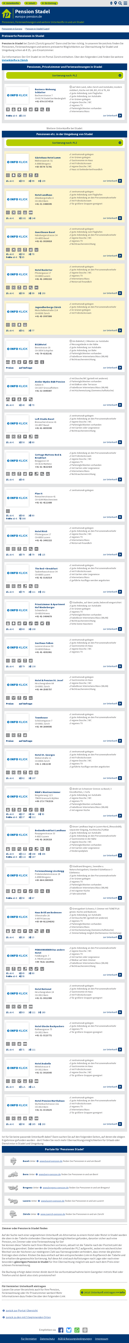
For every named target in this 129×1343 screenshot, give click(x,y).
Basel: (26, 1161)
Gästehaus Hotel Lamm (48, 157)
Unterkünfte (11, 3)
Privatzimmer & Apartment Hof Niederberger (50, 606)
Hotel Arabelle (43, 1063)
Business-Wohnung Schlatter (45, 91)
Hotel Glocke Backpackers (49, 1026)
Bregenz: (28, 1187)
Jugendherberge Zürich (48, 307)
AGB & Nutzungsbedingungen (75, 1338)
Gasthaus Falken (44, 643)
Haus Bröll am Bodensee (48, 912)
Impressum (101, 1338)
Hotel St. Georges (45, 754)
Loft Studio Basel (44, 418)
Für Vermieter (29, 1338)
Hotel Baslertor (43, 269)
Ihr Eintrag (49, 3)
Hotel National (43, 989)
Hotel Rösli (41, 531)
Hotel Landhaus (43, 194)
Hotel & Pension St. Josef (49, 680)
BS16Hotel (40, 344)
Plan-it (38, 493)
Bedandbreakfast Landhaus (50, 830)
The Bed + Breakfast (46, 568)
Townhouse (41, 717)
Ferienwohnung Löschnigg (49, 871)
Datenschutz (47, 1338)
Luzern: (27, 1200)
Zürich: (26, 1214)
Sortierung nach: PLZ (86, 75)
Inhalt (30, 3)
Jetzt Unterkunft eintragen (104, 1292)
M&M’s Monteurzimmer (47, 792)
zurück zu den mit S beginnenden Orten (28, 1317)
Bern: (26, 1174)
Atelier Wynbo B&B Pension (50, 381)
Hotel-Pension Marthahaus (50, 1100)
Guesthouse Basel (45, 232)
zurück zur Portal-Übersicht (22, 1310)
